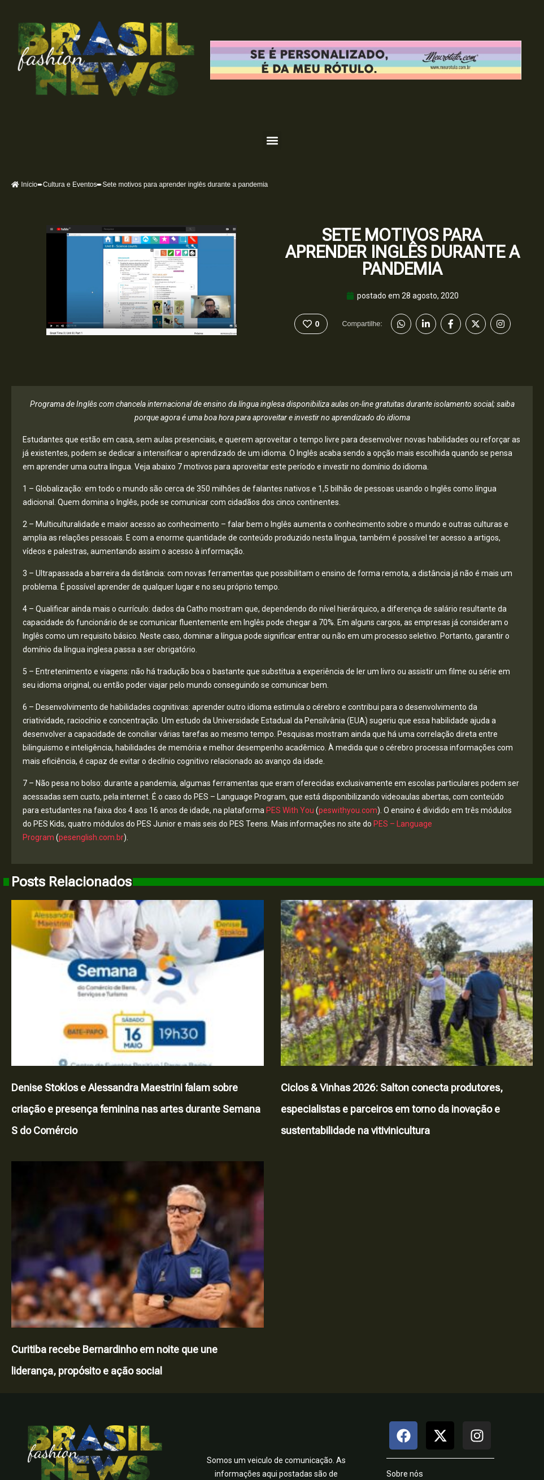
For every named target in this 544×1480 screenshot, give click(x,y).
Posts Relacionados (71, 882)
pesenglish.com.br (91, 837)
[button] (272, 140)
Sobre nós (404, 1473)
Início (24, 184)
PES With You (290, 810)
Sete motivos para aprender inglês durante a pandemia (402, 252)
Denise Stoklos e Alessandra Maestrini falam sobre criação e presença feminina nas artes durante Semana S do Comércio (135, 1109)
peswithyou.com (348, 810)
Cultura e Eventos (70, 184)
